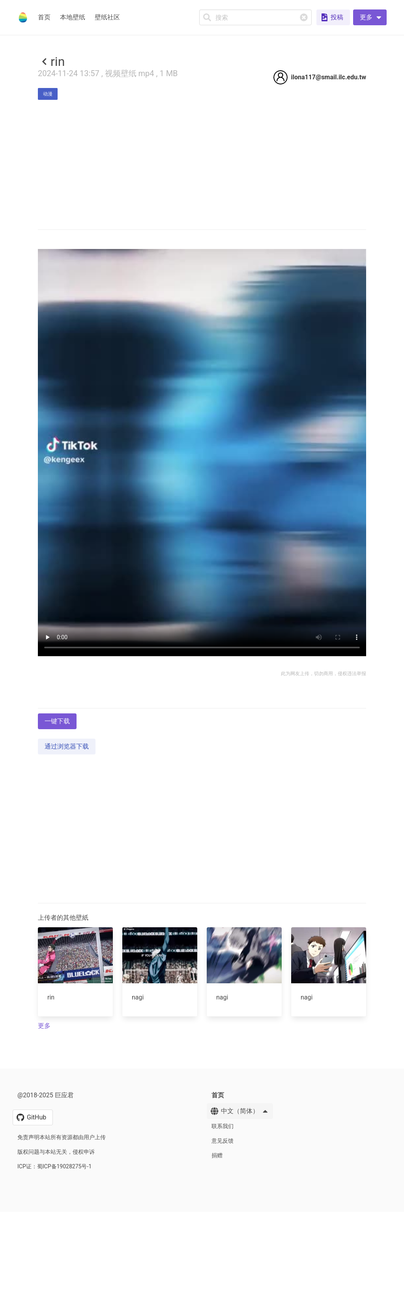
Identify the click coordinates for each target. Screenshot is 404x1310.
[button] (370, 17)
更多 (44, 1246)
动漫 (47, 94)
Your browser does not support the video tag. (202, 563)
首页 (44, 17)
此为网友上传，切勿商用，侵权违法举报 (323, 784)
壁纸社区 (107, 17)
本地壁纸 (72, 17)
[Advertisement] (202, 174)
